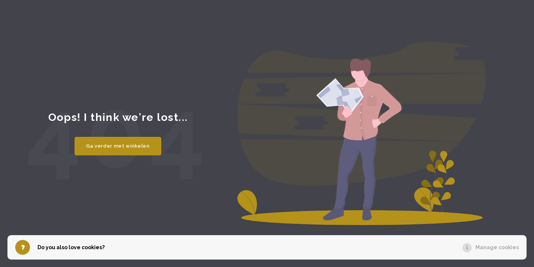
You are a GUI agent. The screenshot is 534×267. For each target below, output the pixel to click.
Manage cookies (497, 247)
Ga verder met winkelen (118, 146)
